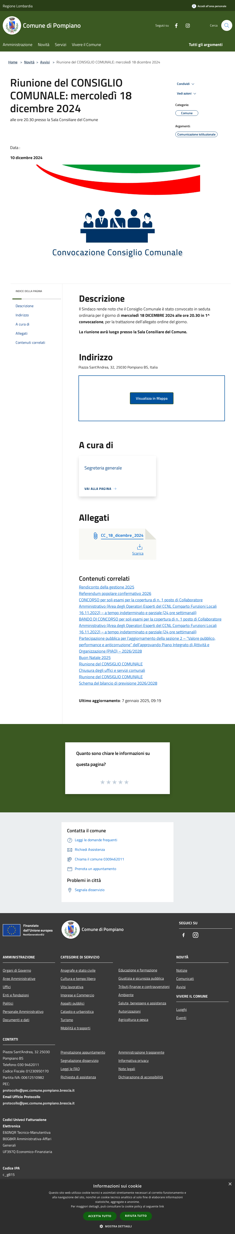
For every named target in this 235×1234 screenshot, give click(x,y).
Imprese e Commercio (77, 995)
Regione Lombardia (18, 6)
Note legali (126, 1068)
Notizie (181, 970)
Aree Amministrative (19, 978)
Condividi (186, 84)
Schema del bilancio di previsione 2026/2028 (118, 683)
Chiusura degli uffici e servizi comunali (112, 670)
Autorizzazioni (129, 1011)
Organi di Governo (17, 970)
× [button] (230, 1184)
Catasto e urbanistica (77, 1011)
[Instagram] (185, 25)
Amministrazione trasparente (141, 1052)
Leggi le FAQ (70, 1068)
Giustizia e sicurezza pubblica (141, 978)
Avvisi (45, 62)
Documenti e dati (16, 1019)
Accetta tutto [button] (99, 1216)
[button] (117, 1226)
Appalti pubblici (72, 1003)
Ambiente (126, 995)
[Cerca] (226, 25)
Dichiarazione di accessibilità (140, 1077)
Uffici (7, 987)
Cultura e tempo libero (78, 978)
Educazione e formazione (137, 970)
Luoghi (181, 1009)
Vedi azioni (187, 93)
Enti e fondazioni (16, 995)
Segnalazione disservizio (79, 1060)
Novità (29, 62)
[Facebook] (174, 25)
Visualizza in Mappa (152, 398)
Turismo (67, 1019)
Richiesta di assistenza (78, 1077)
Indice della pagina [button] (29, 291)
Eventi (181, 1017)
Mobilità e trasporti (75, 1028)
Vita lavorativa (72, 987)
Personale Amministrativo (23, 1011)
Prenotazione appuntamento (83, 1052)
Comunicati (185, 978)
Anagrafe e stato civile (78, 970)
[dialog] (117, 1206)
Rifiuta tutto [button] (136, 1216)
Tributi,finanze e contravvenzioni (144, 986)
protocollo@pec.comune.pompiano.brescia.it (39, 1090)
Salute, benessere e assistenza (142, 1003)
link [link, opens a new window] (161, 1206)
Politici (8, 1003)
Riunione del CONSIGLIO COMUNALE (111, 664)
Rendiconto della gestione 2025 (106, 587)
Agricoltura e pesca (133, 1019)
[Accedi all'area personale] (209, 6)
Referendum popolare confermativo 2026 (115, 593)
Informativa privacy (133, 1060)
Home (12, 62)
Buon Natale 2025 (95, 657)
